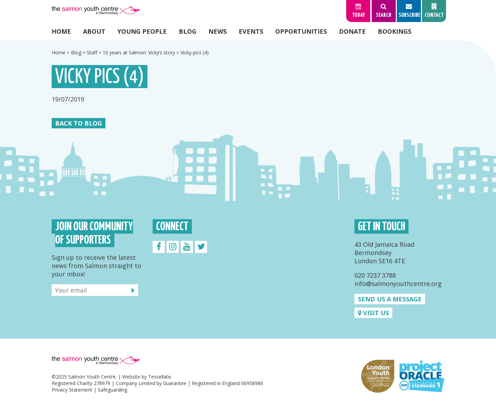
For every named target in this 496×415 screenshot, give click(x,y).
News (217, 31)
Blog (187, 31)
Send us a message (390, 299)
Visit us (373, 313)
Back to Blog (78, 123)
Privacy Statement (72, 389)
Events (251, 31)
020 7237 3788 (375, 275)
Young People (142, 31)
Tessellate (159, 376)
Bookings (394, 31)
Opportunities (301, 31)
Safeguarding (112, 389)
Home (61, 31)
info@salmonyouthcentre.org (398, 283)
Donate (352, 31)
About (94, 31)
